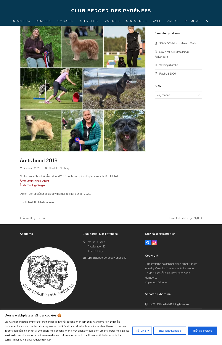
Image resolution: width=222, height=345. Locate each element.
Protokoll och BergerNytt (186, 218)
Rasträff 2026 (167, 73)
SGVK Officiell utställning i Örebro (178, 43)
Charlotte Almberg (59, 168)
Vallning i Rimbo (168, 65)
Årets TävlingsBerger (32, 185)
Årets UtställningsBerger (34, 181)
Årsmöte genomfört (33, 218)
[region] (111, 327)
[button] (208, 21)
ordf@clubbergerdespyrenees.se (107, 257)
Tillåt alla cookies (202, 330)
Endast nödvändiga (170, 330)
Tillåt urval (140, 330)
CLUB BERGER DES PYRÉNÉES (111, 10)
